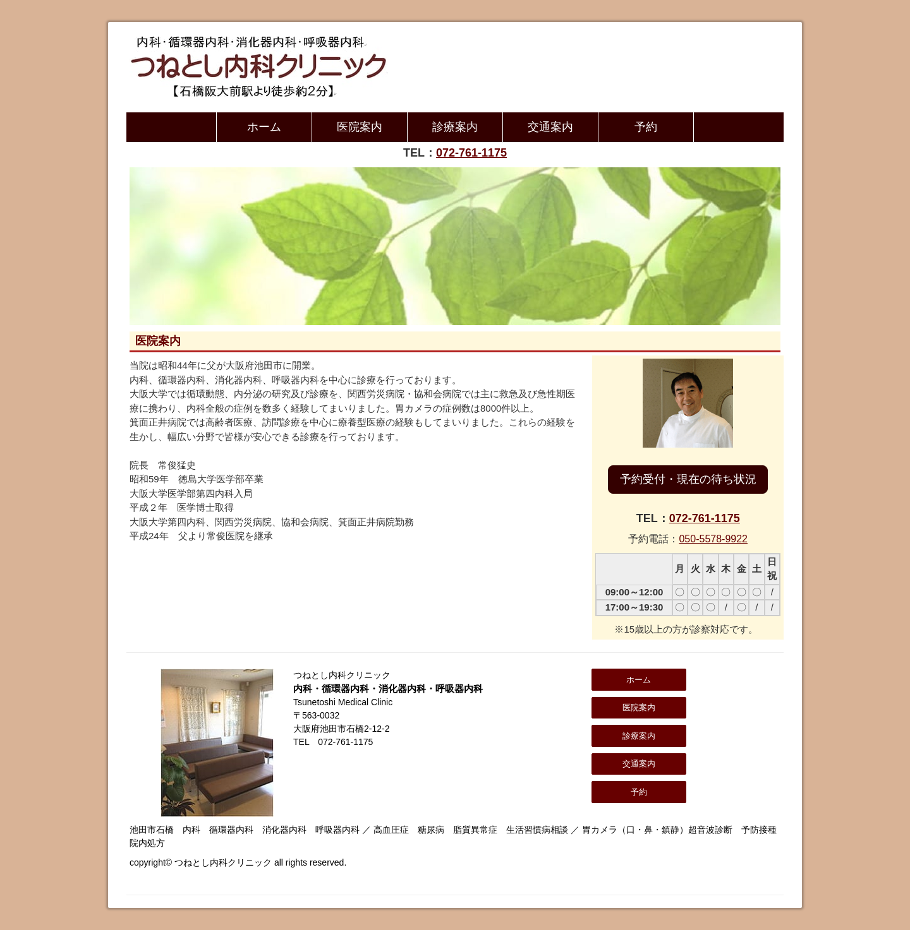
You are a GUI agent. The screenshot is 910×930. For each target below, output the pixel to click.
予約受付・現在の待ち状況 (688, 479)
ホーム (264, 127)
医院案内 (359, 127)
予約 (645, 127)
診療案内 (455, 127)
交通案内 (550, 127)
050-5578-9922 (713, 539)
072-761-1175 (471, 152)
